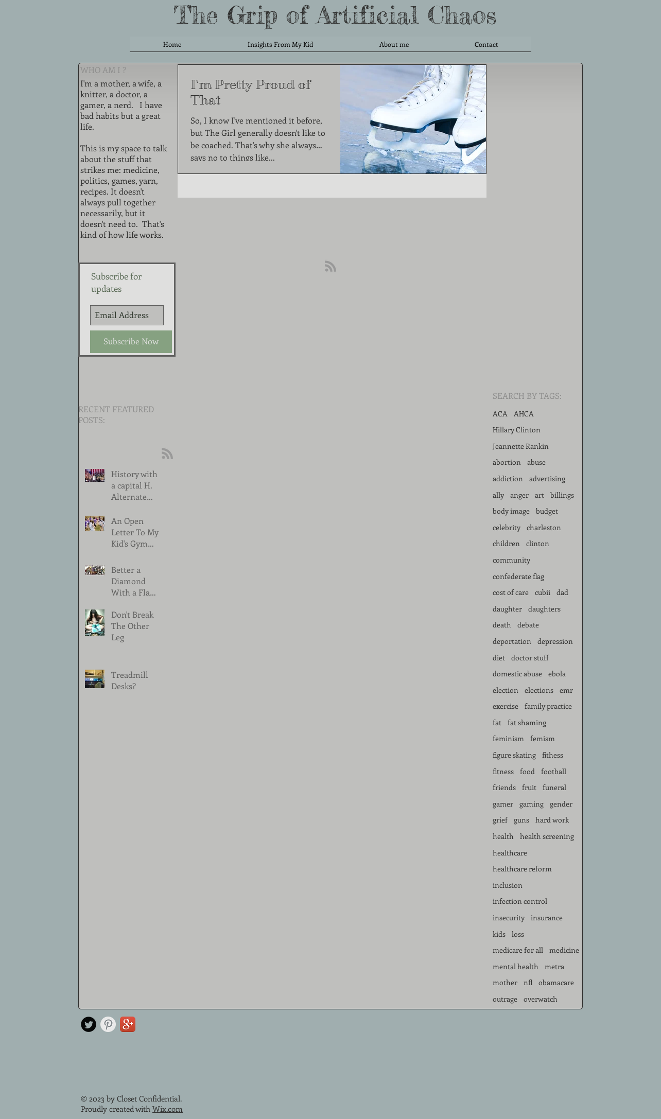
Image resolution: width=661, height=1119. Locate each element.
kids (499, 934)
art (539, 495)
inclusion (508, 885)
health (503, 836)
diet (499, 657)
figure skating (514, 755)
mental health (515, 966)
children (506, 543)
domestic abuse (517, 673)
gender (561, 804)
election (505, 690)
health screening (547, 836)
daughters (544, 609)
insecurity (509, 917)
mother (505, 982)
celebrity (506, 527)
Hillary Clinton (517, 429)
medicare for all (518, 950)
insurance (547, 917)
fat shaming (527, 722)
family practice (548, 706)
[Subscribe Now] (131, 341)
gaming (531, 804)
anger (519, 495)
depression (555, 641)
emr (566, 690)
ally (498, 495)
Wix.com (167, 1109)
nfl (528, 982)
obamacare (556, 982)
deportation (512, 641)
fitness (503, 771)
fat (497, 722)
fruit (529, 787)
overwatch (541, 999)
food (527, 771)
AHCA (524, 413)
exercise (505, 706)
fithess (552, 755)
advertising (547, 478)
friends (504, 787)
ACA (500, 413)
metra (554, 966)
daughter (507, 609)
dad (562, 592)
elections (539, 690)
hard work (552, 820)
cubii (542, 592)
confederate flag (518, 576)
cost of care (511, 592)
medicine (564, 950)
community (511, 560)
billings (562, 495)
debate (528, 625)
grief (500, 820)
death (502, 625)
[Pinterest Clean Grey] (108, 1024)
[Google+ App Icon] (127, 1024)
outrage (505, 999)
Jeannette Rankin (521, 446)
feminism (508, 738)
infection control (520, 901)
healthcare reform (522, 868)
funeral (554, 787)
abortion (507, 462)
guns (521, 820)
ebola (557, 673)
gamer (503, 804)
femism (542, 738)
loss (518, 934)
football (553, 771)
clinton (537, 543)
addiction (508, 478)
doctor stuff (530, 657)
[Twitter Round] (88, 1024)
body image (511, 511)
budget (547, 511)
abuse (536, 462)
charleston (544, 527)
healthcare (510, 853)
